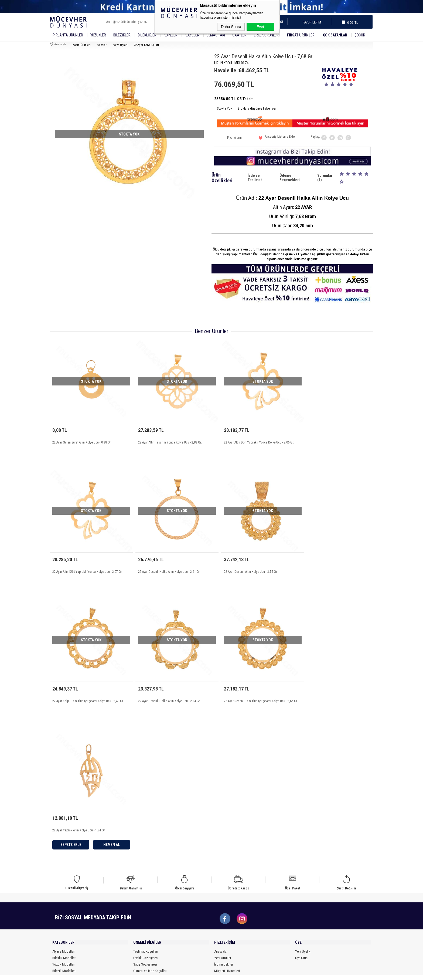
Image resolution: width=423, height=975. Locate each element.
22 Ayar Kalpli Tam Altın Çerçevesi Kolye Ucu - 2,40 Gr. (251, 569)
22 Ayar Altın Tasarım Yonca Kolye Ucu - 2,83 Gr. (165, 438)
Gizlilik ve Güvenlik (146, 853)
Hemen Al (190, 714)
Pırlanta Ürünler (68, 35)
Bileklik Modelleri (64, 834)
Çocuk (359, 35)
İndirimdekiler (223, 840)
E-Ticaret (198, 968)
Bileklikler (147, 35)
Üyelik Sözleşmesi (145, 834)
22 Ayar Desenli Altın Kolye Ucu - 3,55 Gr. (160, 569)
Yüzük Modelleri (63, 840)
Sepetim (220, 853)
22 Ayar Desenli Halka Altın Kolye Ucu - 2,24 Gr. (328, 569)
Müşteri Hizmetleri (227, 847)
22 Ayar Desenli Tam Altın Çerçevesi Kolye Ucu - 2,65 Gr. (88, 700)
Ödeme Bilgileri (143, 860)
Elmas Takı (216, 35)
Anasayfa (220, 827)
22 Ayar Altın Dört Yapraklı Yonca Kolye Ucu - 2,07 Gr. (332, 438)
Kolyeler (192, 35)
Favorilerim (310, 22)
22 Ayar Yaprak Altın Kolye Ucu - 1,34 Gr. (160, 700)
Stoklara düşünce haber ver (257, 108)
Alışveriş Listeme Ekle (277, 139)
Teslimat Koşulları (145, 827)
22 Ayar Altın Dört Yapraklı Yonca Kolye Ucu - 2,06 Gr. (250, 438)
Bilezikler (122, 35)
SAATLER (239, 35)
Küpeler (171, 35)
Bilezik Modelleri (64, 847)
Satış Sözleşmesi (145, 840)
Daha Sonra (231, 27)
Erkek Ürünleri (267, 35)
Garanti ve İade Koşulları (150, 847)
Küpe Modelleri (63, 853)
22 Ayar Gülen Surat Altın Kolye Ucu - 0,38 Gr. (81, 438)
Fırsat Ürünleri (301, 35)
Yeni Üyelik (302, 827)
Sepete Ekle (151, 714)
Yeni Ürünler (222, 834)
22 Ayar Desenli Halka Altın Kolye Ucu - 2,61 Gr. (83, 569)
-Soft (187, 968)
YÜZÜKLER (98, 35)
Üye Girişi (301, 834)
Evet (260, 27)
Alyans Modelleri (63, 827)
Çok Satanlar (335, 35)
